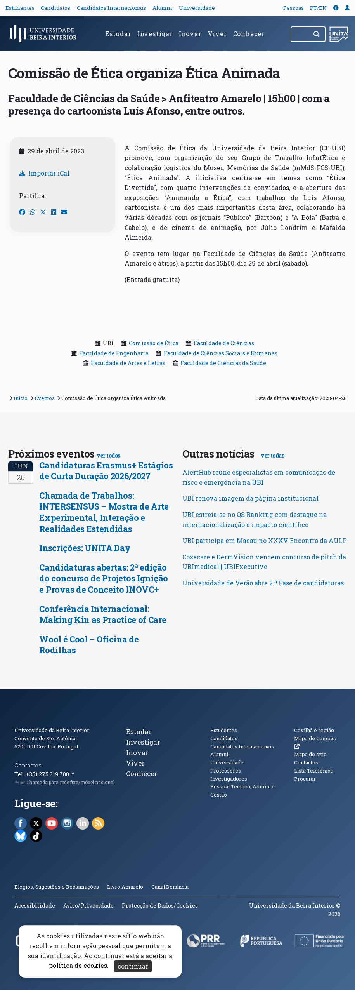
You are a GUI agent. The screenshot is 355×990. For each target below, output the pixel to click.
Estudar (118, 34)
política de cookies (78, 966)
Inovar (190, 34)
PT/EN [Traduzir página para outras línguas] (318, 7)
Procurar (305, 778)
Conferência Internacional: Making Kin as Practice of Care (102, 614)
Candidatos (55, 7)
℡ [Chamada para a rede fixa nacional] (72, 774)
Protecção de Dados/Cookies (160, 905)
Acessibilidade (34, 905)
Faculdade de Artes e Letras (128, 363)
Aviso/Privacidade (88, 905)
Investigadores (228, 778)
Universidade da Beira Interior (51, 730)
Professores (225, 770)
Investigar (155, 34)
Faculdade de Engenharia (114, 353)
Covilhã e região (314, 730)
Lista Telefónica (313, 770)
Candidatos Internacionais (111, 7)
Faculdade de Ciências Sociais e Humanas (220, 353)
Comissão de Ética (153, 343)
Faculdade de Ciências (224, 343)
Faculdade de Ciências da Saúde (223, 363)
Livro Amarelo (125, 886)
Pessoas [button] (293, 7)
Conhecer (249, 34)
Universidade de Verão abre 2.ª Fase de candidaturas (263, 583)
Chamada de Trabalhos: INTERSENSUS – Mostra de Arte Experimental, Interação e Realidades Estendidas (104, 512)
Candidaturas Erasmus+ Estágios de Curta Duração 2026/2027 (106, 470)
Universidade (197, 7)
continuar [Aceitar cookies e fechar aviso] (133, 966)
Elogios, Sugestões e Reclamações (56, 886)
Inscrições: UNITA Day (84, 547)
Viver (217, 34)
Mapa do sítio (310, 754)
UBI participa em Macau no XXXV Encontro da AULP (264, 540)
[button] (336, 7)
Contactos (28, 765)
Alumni (162, 7)
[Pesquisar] (317, 34)
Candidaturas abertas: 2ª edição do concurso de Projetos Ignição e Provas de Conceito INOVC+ (103, 578)
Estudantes (20, 7)
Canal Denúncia (170, 886)
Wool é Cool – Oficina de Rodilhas (89, 644)
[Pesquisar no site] (300, 34)
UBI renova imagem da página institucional (250, 498)
